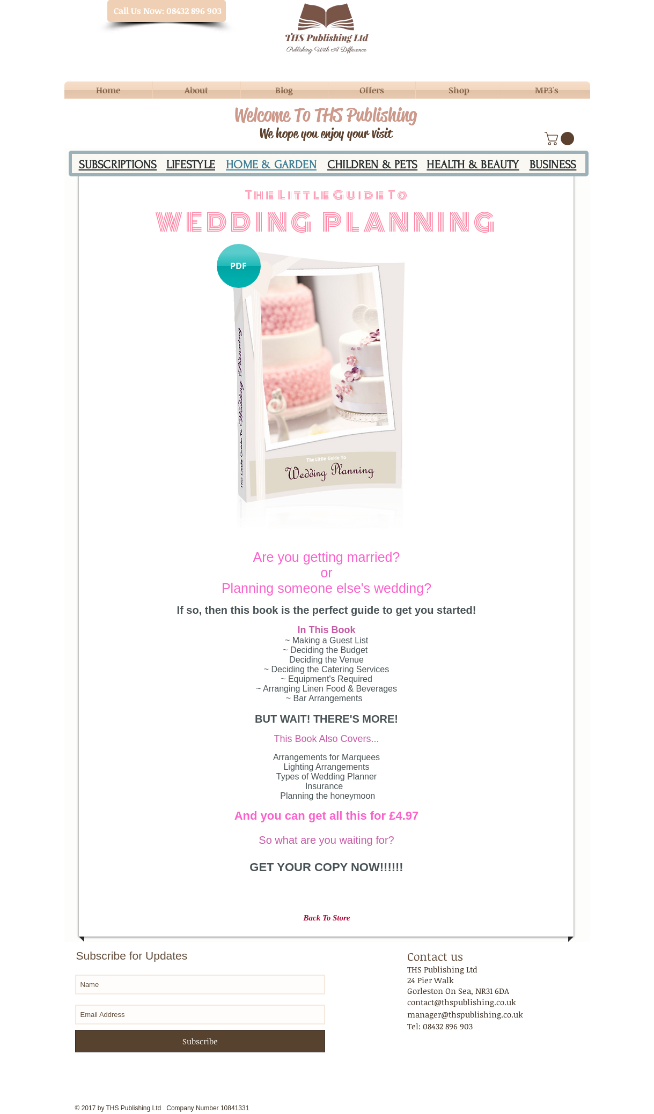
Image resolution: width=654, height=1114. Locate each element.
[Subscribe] (200, 1041)
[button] (561, 138)
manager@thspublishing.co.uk (465, 1014)
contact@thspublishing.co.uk (461, 1002)
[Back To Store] (327, 918)
